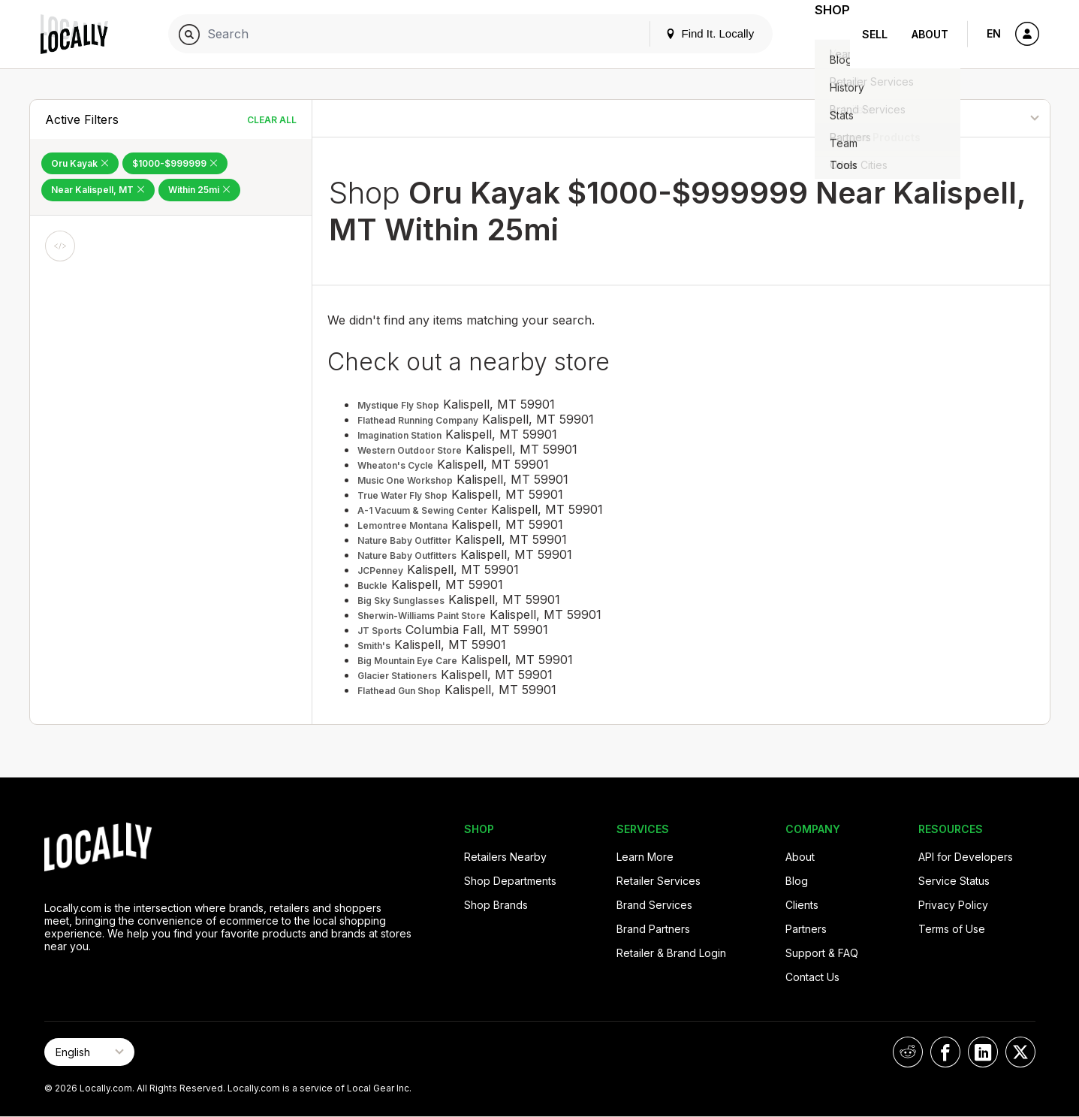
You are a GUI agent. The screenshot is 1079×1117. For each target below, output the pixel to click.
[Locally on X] (1020, 1052)
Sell (875, 34)
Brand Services (654, 904)
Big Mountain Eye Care (407, 660)
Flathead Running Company (417, 420)
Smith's (373, 645)
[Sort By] (973, 118)
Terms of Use (951, 928)
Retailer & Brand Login (671, 952)
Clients (801, 904)
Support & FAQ (821, 952)
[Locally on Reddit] (908, 1052)
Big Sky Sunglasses (401, 600)
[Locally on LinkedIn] (983, 1052)
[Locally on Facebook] (945, 1052)
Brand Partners (653, 928)
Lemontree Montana (402, 525)
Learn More (645, 856)
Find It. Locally (690, 33)
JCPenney (380, 570)
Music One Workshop (405, 480)
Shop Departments (510, 880)
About (930, 34)
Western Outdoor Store (409, 450)
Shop (823, 34)
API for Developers (965, 856)
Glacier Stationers (397, 675)
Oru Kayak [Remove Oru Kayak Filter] (80, 163)
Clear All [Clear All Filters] (272, 119)
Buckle (372, 585)
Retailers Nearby (505, 856)
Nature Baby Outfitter (404, 540)
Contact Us (812, 977)
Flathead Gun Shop (399, 690)
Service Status (954, 880)
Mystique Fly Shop (398, 405)
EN (994, 33)
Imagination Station (399, 435)
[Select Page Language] (89, 1052)
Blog (796, 880)
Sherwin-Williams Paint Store (421, 615)
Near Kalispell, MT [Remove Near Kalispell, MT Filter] (98, 189)
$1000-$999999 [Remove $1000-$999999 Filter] (175, 163)
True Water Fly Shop (402, 495)
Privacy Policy (953, 904)
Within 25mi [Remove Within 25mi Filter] (199, 189)
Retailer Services (658, 880)
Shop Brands (496, 904)
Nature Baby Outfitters (407, 555)
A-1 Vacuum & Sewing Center (422, 510)
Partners (806, 928)
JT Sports (379, 630)
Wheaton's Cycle (395, 465)
